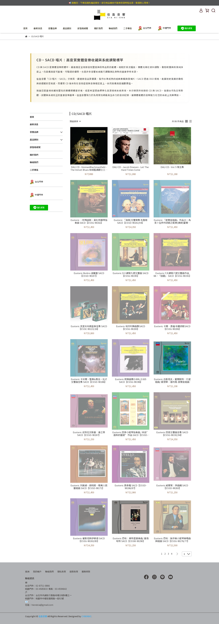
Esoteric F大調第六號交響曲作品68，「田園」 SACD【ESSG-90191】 (172, 274)
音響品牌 (52, 28)
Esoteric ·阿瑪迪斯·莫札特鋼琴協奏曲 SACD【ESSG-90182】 (89, 221)
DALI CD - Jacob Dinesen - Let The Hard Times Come (130, 168)
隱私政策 (61, 571)
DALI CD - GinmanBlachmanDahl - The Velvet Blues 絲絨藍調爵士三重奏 (89, 168)
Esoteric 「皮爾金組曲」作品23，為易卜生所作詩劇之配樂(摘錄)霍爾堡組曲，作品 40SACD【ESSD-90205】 (172, 221)
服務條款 (86, 571)
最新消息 (38, 28)
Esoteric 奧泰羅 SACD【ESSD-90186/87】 (131, 486)
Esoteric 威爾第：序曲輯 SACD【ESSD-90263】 (172, 486)
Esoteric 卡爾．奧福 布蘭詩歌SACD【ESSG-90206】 (172, 327)
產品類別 (67, 28)
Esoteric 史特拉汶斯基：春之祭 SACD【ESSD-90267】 (89, 433)
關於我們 (98, 28)
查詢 (27, 571)
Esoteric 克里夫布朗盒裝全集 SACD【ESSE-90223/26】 (89, 327)
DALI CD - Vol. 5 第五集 (172, 167)
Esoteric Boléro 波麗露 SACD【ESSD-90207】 (89, 274)
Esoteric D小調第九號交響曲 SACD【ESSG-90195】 (130, 274)
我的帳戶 (37, 571)
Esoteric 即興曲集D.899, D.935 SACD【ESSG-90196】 (130, 380)
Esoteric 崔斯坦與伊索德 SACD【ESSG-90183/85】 (89, 539)
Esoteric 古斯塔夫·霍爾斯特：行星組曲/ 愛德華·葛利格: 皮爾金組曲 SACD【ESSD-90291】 (172, 380)
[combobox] (75, 121)
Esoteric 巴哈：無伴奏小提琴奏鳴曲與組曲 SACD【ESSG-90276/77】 (172, 539)
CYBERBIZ (86, 616)
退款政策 (74, 571)
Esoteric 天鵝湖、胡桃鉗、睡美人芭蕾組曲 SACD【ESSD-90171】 (89, 486)
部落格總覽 (82, 28)
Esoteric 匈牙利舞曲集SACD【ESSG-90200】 (130, 327)
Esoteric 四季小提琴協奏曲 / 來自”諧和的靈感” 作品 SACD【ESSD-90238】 (130, 433)
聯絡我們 (113, 28)
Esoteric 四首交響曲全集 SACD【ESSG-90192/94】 (172, 433)
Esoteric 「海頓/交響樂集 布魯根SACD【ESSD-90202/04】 (130, 221)
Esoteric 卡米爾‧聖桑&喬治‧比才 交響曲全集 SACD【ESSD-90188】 (89, 380)
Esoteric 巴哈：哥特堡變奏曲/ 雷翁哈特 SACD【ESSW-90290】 (131, 539)
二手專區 (127, 28)
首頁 (25, 28)
